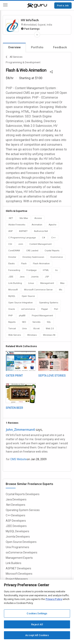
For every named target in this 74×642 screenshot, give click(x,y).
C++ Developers (15, 515)
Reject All (37, 624)
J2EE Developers (16, 526)
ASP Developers (16, 520)
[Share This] (51, 71)
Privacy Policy (54, 599)
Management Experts (19, 557)
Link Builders (13, 563)
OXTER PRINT (14, 375)
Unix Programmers (17, 547)
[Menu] (5, 5)
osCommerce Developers (21, 552)
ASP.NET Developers (18, 568)
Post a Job (63, 5)
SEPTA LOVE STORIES (52, 375)
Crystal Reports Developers (22, 494)
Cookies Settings (37, 613)
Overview (14, 47)
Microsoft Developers (19, 573)
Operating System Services (23, 510)
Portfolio (37, 47)
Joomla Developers (18, 536)
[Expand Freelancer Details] (37, 34)
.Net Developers (15, 504)
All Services (14, 57)
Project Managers (17, 579)
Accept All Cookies (37, 635)
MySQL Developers (17, 531)
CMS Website (18, 459)
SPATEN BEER (14, 407)
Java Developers (16, 499)
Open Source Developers (21, 541)
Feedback (60, 47)
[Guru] (37, 5)
